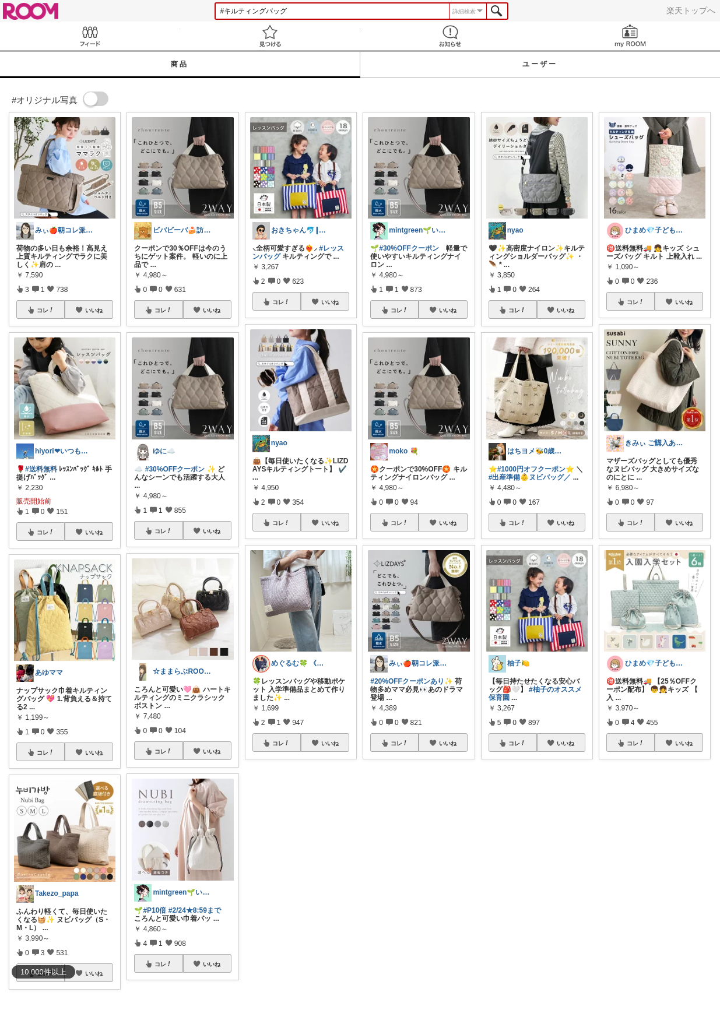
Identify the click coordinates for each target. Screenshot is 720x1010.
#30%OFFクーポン (175, 469)
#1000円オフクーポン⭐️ (535, 469)
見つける (270, 36)
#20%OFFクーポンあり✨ (411, 681)
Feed (90, 36)
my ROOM (630, 36)
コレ (45, 310)
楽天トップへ (690, 10)
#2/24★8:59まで (194, 910)
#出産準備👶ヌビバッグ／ (530, 477)
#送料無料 (41, 469)
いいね (94, 310)
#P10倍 (154, 910)
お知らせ (450, 36)
